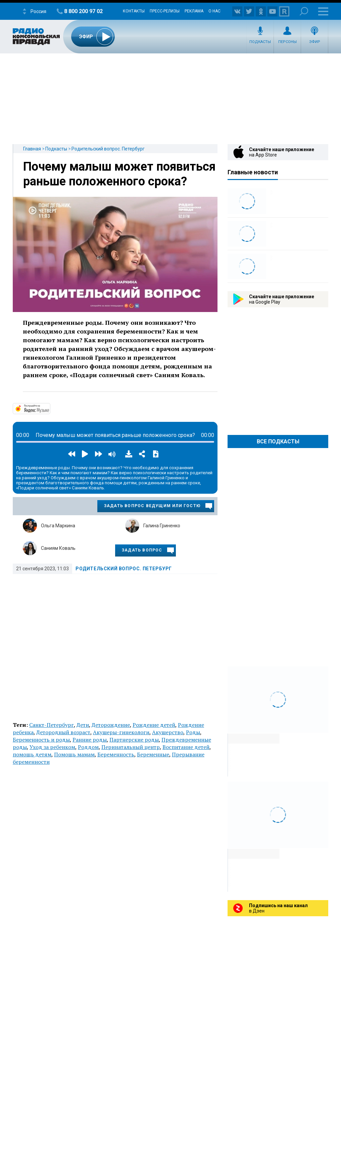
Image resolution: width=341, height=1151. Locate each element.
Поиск (304, 11)
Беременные (153, 754)
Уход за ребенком (52, 747)
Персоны (287, 42)
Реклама (194, 11)
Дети (83, 724)
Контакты (134, 11)
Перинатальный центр (130, 747)
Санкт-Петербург (51, 724)
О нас (214, 11)
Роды (193, 732)
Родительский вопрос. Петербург (108, 148)
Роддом (88, 747)
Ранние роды (89, 739)
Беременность (115, 754)
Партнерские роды (134, 739)
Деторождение (111, 724)
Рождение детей (154, 724)
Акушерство (167, 732)
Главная (32, 148)
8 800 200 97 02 (83, 11)
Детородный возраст (63, 732)
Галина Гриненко (161, 525)
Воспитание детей (185, 747)
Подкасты (260, 42)
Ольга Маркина (58, 525)
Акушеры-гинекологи (121, 732)
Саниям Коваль (58, 548)
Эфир (314, 42)
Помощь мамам (74, 754)
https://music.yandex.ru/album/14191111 (49, 408)
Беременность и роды (41, 739)
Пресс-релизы (165, 11)
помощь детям (32, 754)
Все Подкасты (278, 441)
